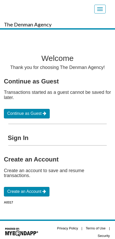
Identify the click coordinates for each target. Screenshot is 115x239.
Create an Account (26, 191)
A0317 (8, 202)
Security (104, 236)
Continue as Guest (26, 113)
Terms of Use (96, 228)
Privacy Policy (67, 228)
